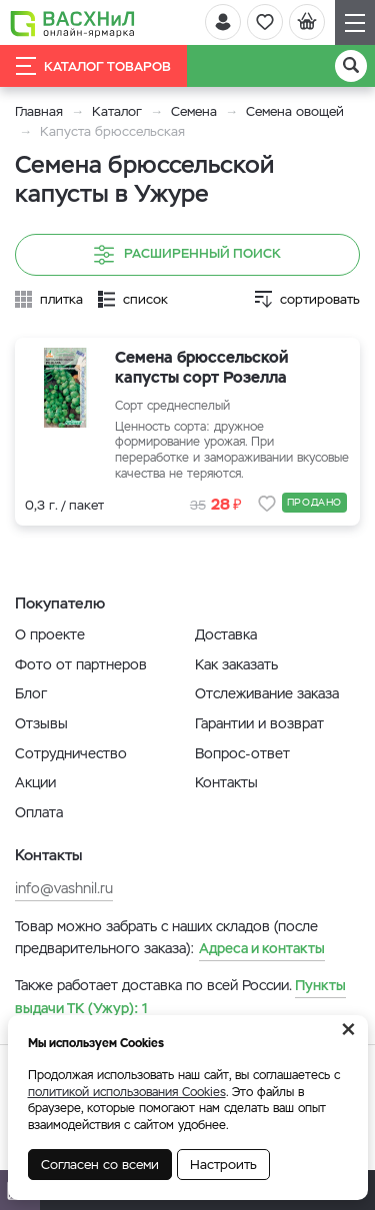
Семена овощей (295, 111)
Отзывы (41, 723)
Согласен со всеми (100, 1164)
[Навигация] (355, 22)
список (145, 299)
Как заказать (236, 664)
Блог (31, 693)
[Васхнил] (72, 23)
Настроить (223, 1164)
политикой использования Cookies (127, 1092)
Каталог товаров (93, 66)
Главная (39, 111)
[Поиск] (351, 66)
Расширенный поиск (187, 255)
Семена (194, 111)
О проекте (50, 634)
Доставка (226, 634)
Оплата (39, 812)
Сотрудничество (71, 753)
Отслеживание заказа (267, 693)
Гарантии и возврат (259, 723)
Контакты (226, 782)
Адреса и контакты (262, 948)
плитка (61, 299)
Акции (35, 782)
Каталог (117, 111)
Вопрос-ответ (242, 753)
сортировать (320, 299)
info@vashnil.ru (64, 888)
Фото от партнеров (81, 664)
